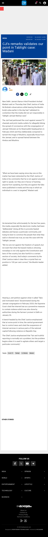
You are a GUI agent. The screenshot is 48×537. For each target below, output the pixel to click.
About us (23, 510)
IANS (11, 90)
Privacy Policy (23, 515)
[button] (3, 3)
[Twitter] (22, 94)
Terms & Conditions (23, 517)
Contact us (23, 512)
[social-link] (30, 94)
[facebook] (17, 94)
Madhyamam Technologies (20, 529)
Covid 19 (10, 353)
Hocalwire (39, 529)
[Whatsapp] (26, 94)
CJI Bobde (25, 353)
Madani (32, 353)
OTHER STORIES (8, 419)
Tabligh (17, 353)
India (4, 38)
